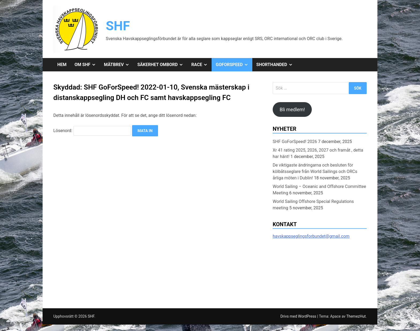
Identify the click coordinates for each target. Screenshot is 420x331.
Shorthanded (276, 64)
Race (201, 64)
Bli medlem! (292, 109)
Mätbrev (118, 64)
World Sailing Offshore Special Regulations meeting (313, 204)
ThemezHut (356, 316)
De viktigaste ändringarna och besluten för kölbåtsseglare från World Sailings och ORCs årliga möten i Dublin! (315, 171)
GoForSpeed (234, 64)
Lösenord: (92, 130)
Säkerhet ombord (162, 64)
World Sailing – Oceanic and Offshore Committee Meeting (319, 189)
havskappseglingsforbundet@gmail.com (311, 236)
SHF (118, 25)
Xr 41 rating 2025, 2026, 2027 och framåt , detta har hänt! (318, 153)
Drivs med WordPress (298, 316)
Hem (61, 64)
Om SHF (87, 64)
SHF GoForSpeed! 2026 (295, 141)
